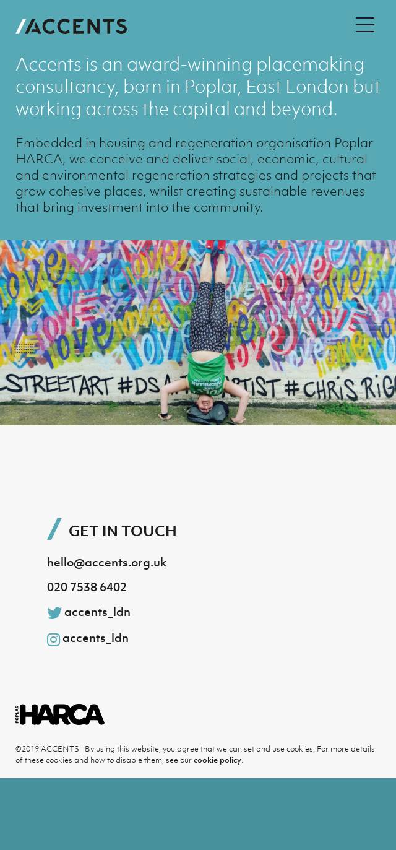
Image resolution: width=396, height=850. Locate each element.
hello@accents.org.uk (107, 562)
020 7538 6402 (87, 586)
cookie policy (217, 760)
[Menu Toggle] (365, 24)
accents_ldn (89, 612)
